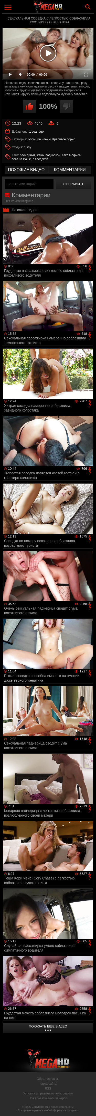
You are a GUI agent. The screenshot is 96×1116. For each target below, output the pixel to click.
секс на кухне (21, 159)
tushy (27, 147)
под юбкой (53, 155)
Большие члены (39, 139)
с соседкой (40, 159)
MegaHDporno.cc (62, 9)
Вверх (88, 1106)
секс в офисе (71, 155)
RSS (48, 1088)
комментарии (70, 170)
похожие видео (26, 170)
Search (87, 6)
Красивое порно (63, 139)
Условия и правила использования (48, 1093)
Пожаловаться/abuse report (48, 1098)
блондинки (27, 155)
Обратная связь (48, 1079)
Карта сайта (48, 1083)
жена (40, 155)
